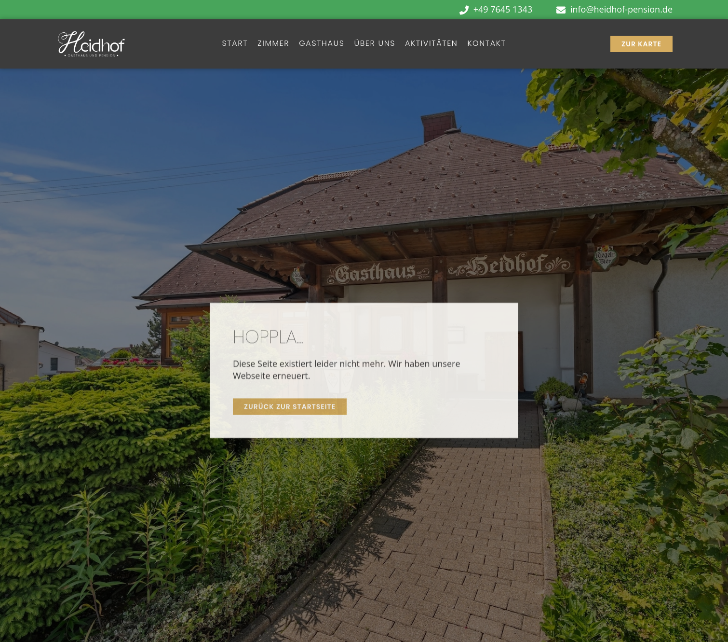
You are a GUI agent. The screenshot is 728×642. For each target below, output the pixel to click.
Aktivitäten (431, 43)
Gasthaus (321, 43)
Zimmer (273, 43)
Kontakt (486, 43)
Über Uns (374, 43)
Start (235, 43)
